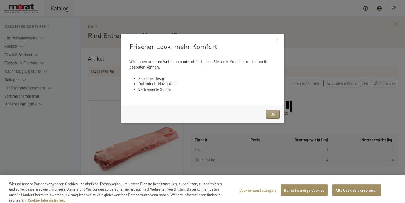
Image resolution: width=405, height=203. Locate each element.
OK (273, 114)
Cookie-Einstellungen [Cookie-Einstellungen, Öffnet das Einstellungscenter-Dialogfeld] (257, 195)
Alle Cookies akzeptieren (356, 195)
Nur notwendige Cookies (304, 195)
